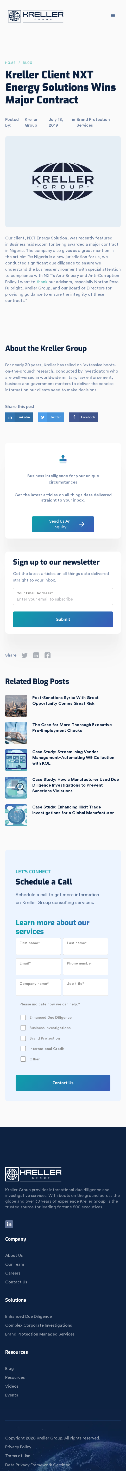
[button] (113, 15)
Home (10, 63)
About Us (14, 1255)
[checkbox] (62, 1033)
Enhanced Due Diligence (28, 1316)
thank (41, 282)
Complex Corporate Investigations (38, 1325)
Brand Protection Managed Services (39, 1334)
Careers (12, 1273)
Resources (15, 1377)
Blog (9, 1369)
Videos (11, 1386)
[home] (34, 17)
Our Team (14, 1264)
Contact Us (16, 1282)
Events (11, 1395)
